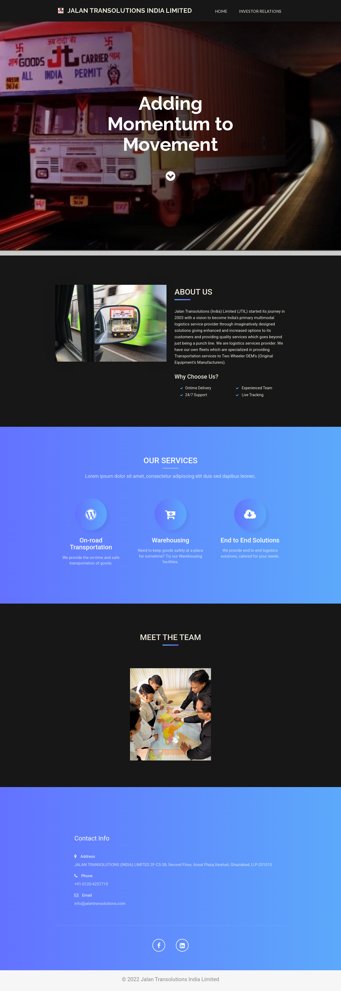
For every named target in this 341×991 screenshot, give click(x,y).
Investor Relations (260, 11)
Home (221, 11)
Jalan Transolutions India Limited (129, 10)
